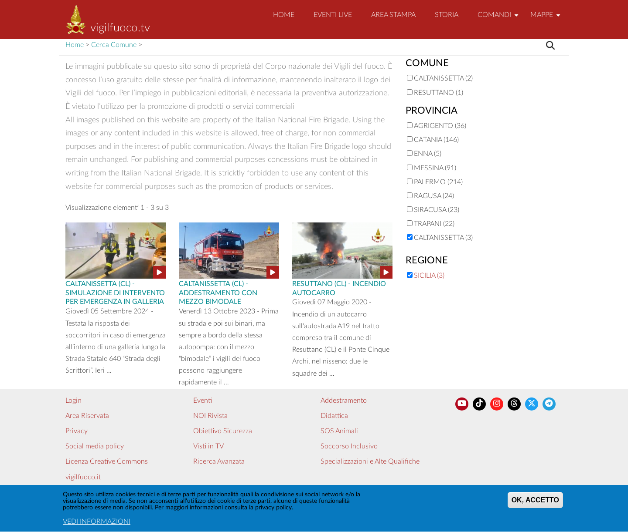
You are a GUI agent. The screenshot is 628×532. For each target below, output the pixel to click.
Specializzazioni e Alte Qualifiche (370, 461)
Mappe (546, 18)
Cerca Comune (114, 44)
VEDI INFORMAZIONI (96, 524)
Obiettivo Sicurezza (222, 431)
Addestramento (344, 400)
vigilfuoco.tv (120, 28)
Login (73, 400)
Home (283, 14)
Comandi (499, 18)
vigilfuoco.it (83, 477)
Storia (446, 14)
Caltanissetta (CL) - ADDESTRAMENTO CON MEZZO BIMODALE (218, 292)
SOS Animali (339, 431)
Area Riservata (87, 415)
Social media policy (94, 446)
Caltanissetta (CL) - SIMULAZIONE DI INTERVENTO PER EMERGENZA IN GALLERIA (115, 292)
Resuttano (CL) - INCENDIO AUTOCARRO (339, 287)
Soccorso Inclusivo (349, 446)
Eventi (202, 400)
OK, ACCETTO (535, 503)
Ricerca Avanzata (219, 461)
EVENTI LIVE (333, 14)
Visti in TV (208, 446)
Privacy (76, 431)
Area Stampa (393, 14)
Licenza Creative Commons (106, 461)
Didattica (334, 415)
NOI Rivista (210, 415)
